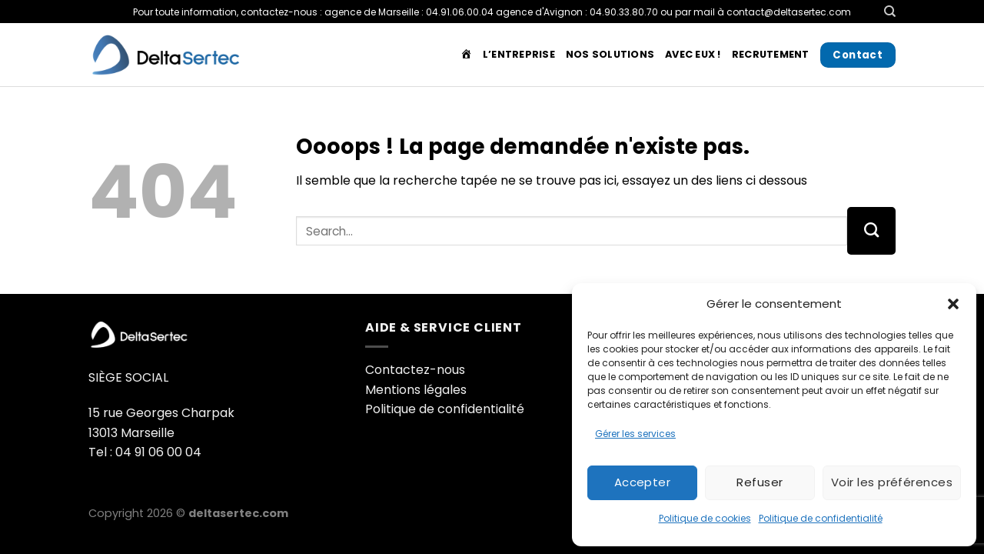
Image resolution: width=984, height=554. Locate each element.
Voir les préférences (891, 482)
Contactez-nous (415, 370)
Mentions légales (416, 390)
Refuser (759, 482)
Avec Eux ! (693, 54)
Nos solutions (610, 54)
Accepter (642, 482)
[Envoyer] (871, 231)
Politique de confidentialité (821, 518)
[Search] (890, 11)
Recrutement (770, 54)
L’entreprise (519, 54)
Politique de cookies (705, 518)
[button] (953, 304)
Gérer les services (635, 433)
